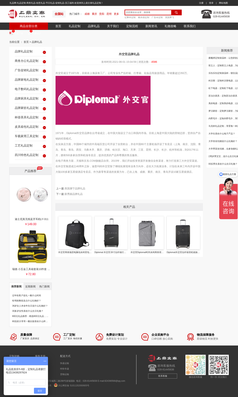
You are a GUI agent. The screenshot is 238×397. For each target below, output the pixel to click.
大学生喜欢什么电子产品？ (221, 133)
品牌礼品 (94, 26)
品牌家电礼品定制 (30, 80)
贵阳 (101, 13)
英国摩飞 (169, 17)
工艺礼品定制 (30, 146)
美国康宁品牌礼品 (75, 188)
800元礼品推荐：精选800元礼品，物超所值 (33, 316)
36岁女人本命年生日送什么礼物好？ (30, 306)
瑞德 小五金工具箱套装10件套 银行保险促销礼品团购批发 (31, 269)
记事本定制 (130, 17)
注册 (201, 3)
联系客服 (162, 376)
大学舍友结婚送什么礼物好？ (222, 141)
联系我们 (190, 26)
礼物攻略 (170, 26)
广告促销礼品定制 (30, 71)
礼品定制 (74, 26)
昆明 (109, 13)
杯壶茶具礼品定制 (30, 118)
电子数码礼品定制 (30, 89)
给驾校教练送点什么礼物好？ (26, 300)
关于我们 (113, 26)
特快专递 (64, 368)
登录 (211, 3)
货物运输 (64, 374)
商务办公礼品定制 (30, 61)
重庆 (94, 13)
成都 (87, 13)
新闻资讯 (151, 26)
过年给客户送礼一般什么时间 (26, 295)
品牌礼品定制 (30, 52)
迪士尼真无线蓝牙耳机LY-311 (32, 219)
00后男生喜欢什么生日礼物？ (222, 164)
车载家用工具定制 (30, 137)
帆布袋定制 (143, 17)
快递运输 (64, 363)
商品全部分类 (28, 26)
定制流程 (132, 26)
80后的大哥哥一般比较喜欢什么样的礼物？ (33, 321)
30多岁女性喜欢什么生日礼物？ (27, 311)
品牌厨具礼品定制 (30, 99)
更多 (116, 13)
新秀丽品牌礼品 (74, 194)
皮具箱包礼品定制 (30, 127)
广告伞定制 (157, 17)
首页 (58, 26)
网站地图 (223, 3)
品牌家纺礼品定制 (30, 108)
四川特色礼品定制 (30, 155)
